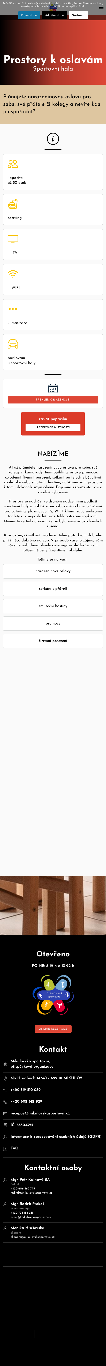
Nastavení (78, 15)
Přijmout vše (29, 15)
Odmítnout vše (54, 15)
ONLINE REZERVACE (53, 985)
